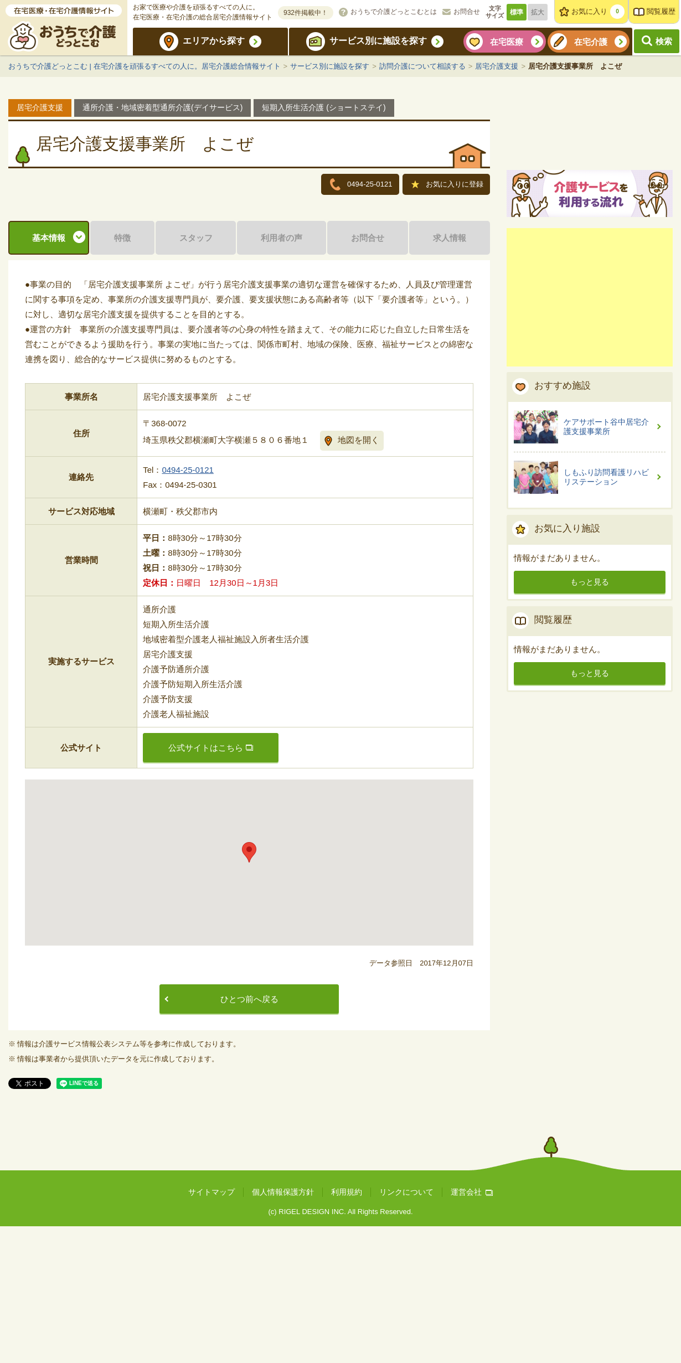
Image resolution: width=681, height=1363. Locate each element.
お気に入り (598, 11)
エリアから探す (214, 40)
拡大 (537, 12)
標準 (516, 12)
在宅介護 (590, 42)
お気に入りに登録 (447, 185)
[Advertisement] (590, 426)
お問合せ (466, 12)
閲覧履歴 (661, 11)
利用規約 (346, 1328)
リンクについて (406, 1328)
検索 (664, 41)
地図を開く (358, 576)
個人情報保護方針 (283, 1328)
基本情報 (48, 374)
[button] (249, 989)
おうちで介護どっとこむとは (393, 12)
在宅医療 (506, 42)
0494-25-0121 (187, 606)
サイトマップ (211, 1328)
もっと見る (589, 710)
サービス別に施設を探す (378, 40)
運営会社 (472, 1328)
